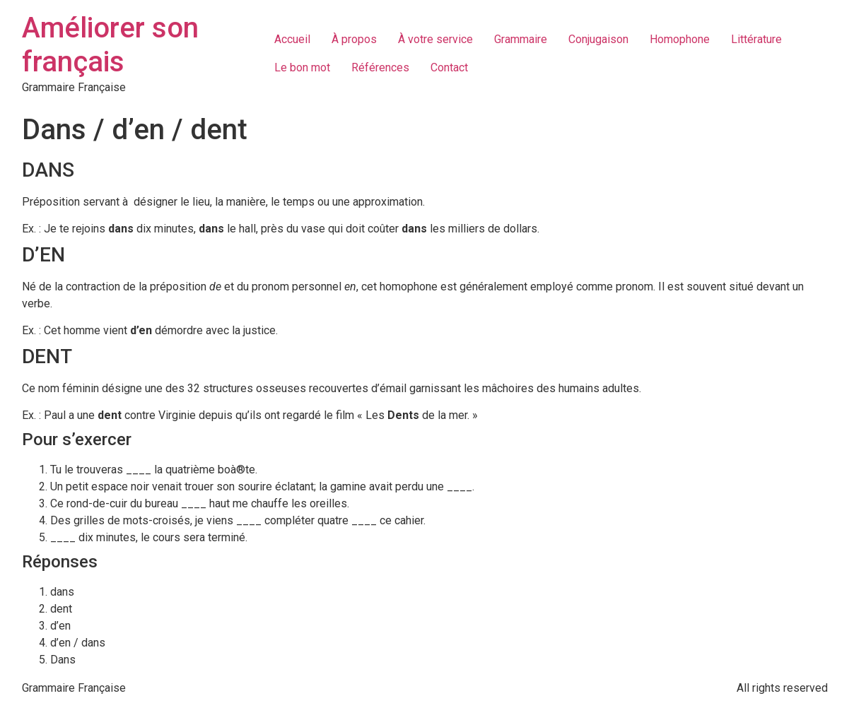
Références (380, 67)
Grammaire (520, 39)
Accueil (292, 39)
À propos (354, 39)
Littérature (756, 39)
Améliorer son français (110, 44)
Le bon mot (302, 67)
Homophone (680, 39)
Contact (449, 67)
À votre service (435, 39)
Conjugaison (598, 39)
